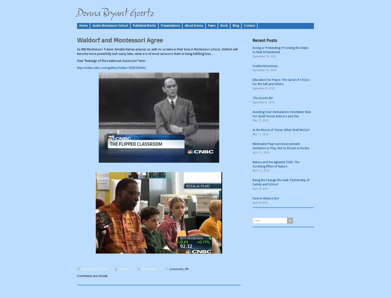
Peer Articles (149, 269)
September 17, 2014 (94, 269)
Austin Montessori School (110, 25)
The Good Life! (263, 98)
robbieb (123, 269)
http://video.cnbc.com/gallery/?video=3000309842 (111, 68)
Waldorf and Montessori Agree (120, 40)
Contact (249, 25)
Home (83, 25)
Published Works (144, 25)
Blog (236, 25)
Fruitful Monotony (265, 66)
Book (224, 25)
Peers (211, 25)
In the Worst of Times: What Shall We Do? (281, 130)
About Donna (194, 25)
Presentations (170, 25)
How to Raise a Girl (266, 198)
